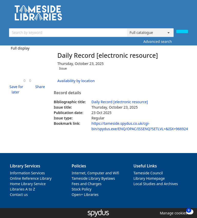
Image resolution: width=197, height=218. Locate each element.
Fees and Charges (86, 183)
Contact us (19, 194)
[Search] (182, 31)
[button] (15, 89)
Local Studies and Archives (155, 183)
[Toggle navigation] (185, 15)
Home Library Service (28, 183)
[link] (24, 80)
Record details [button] (67, 93)
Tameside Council (148, 172)
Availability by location (76, 80)
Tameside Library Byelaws (93, 178)
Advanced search (157, 41)
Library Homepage (149, 178)
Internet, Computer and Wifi (95, 172)
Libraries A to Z (22, 189)
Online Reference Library (31, 178)
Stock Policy (81, 189)
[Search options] (150, 32)
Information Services (27, 172)
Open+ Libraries (85, 194)
